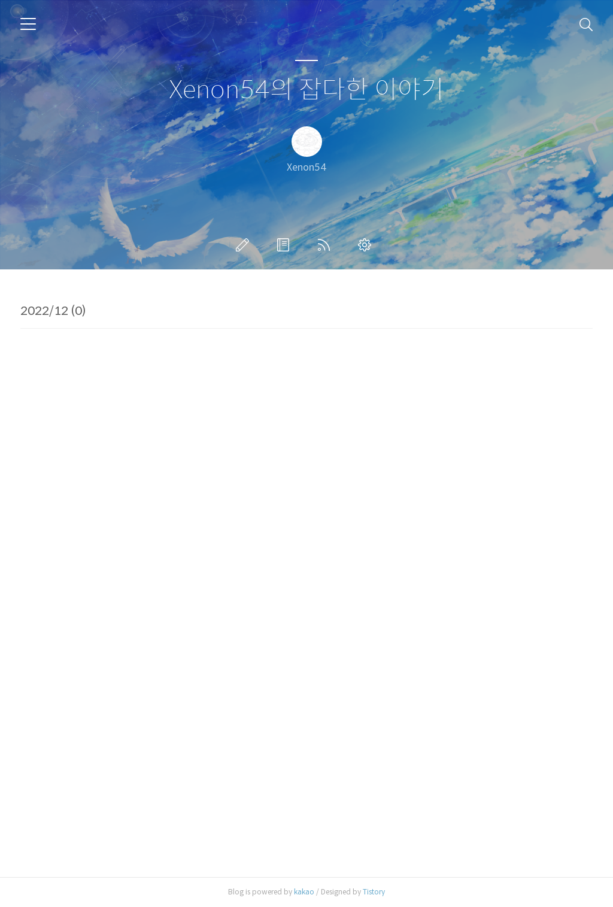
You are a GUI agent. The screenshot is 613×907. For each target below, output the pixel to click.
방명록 (285, 245)
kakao (304, 891)
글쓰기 (244, 245)
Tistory (374, 891)
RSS (326, 245)
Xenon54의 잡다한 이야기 (306, 90)
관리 (367, 245)
